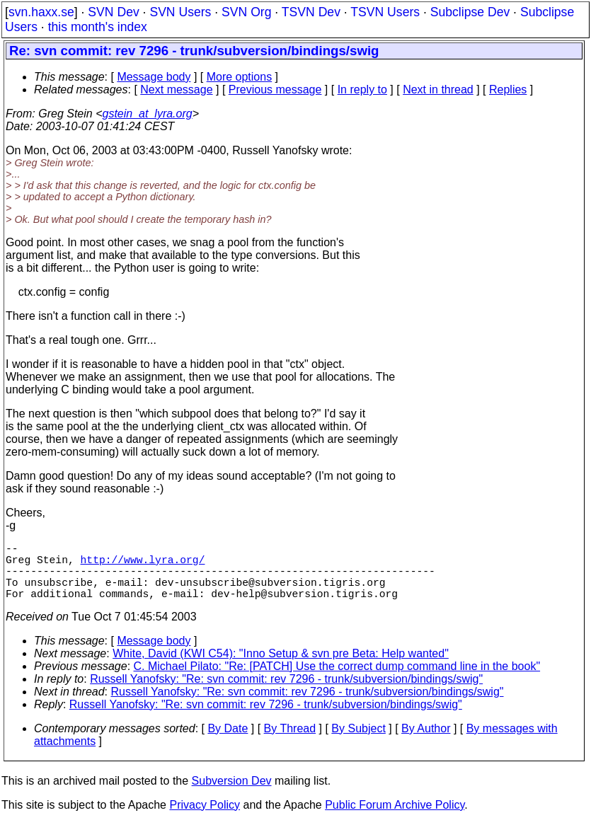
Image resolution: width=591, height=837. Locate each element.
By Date (227, 743)
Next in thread (438, 89)
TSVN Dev (311, 12)
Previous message (275, 89)
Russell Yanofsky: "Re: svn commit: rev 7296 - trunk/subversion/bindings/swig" (286, 693)
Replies (508, 89)
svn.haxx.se (41, 12)
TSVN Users (385, 12)
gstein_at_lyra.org (148, 114)
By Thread (290, 743)
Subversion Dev (232, 795)
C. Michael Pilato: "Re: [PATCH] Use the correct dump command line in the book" (337, 680)
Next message (176, 89)
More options (239, 77)
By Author (425, 743)
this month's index (97, 27)
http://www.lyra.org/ (143, 565)
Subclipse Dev (470, 12)
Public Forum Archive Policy (394, 819)
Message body (153, 77)
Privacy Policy (204, 819)
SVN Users (180, 12)
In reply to (362, 89)
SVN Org (246, 12)
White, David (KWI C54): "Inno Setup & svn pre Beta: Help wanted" (281, 668)
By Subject (358, 743)
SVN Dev (113, 12)
